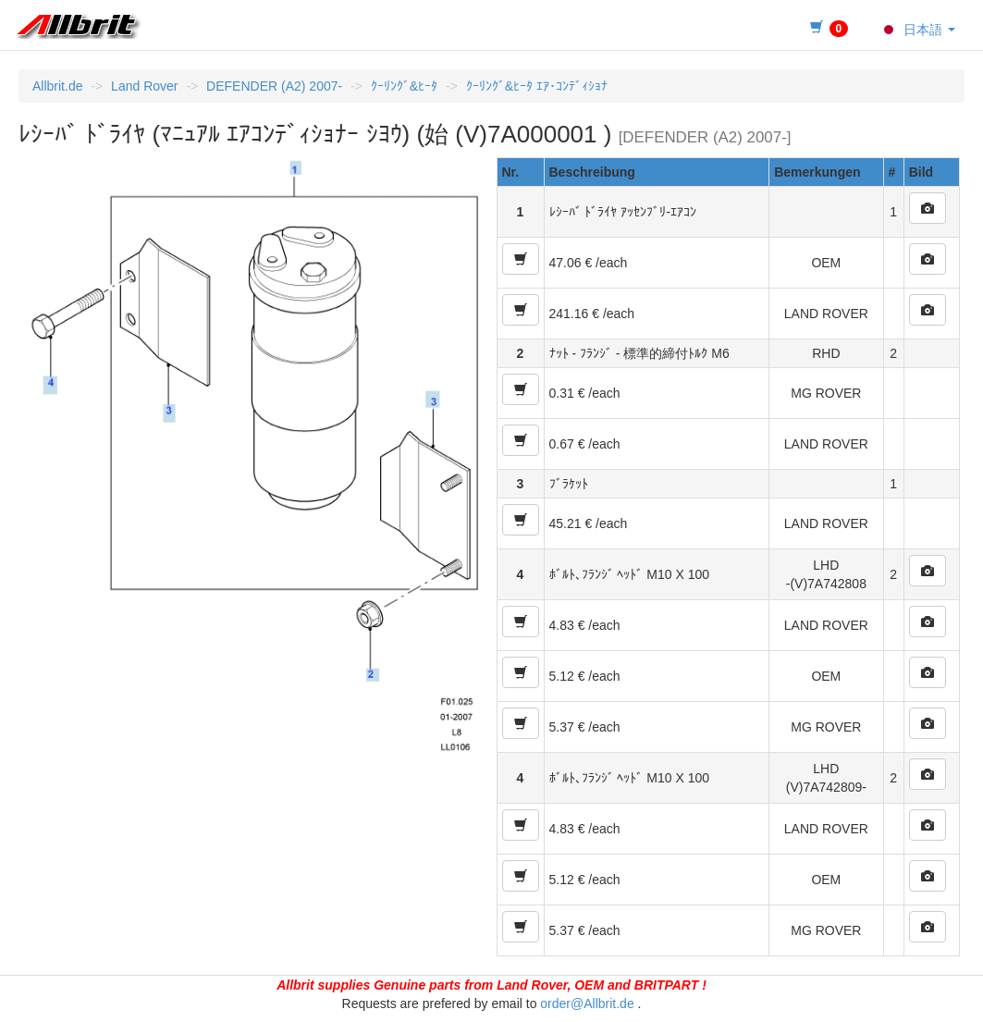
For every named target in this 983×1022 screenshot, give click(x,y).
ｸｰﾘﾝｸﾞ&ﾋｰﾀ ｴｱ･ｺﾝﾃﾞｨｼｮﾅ (537, 86)
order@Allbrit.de (586, 1003)
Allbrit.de (57, 86)
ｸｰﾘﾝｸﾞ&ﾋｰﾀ (404, 86)
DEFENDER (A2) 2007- (274, 86)
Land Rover (144, 86)
